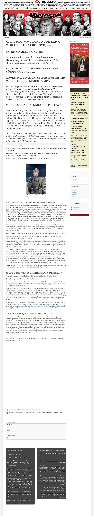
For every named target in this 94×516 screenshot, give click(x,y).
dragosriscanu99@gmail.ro (85, 36)
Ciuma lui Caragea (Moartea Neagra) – (79, 146)
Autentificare (7, 37)
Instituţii (74, 192)
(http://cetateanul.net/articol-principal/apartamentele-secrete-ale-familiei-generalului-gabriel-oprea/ (35, 307)
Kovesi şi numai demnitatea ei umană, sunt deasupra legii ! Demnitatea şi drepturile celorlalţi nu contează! (79, 80)
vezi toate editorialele (79, 85)
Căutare (74, 176)
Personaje (74, 194)
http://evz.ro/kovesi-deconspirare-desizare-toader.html (22, 410)
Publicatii (74, 196)
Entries (76, 209)
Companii (74, 190)
